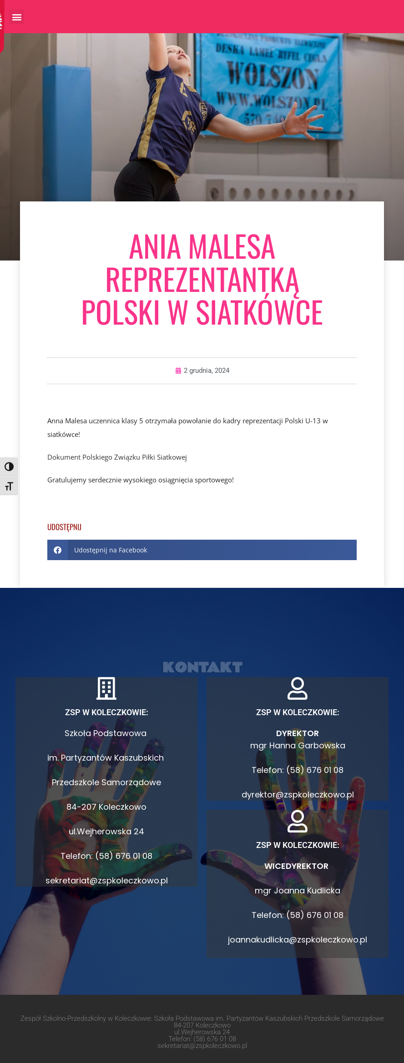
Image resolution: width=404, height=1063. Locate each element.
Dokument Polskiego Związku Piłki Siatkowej (117, 456)
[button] (16, 16)
